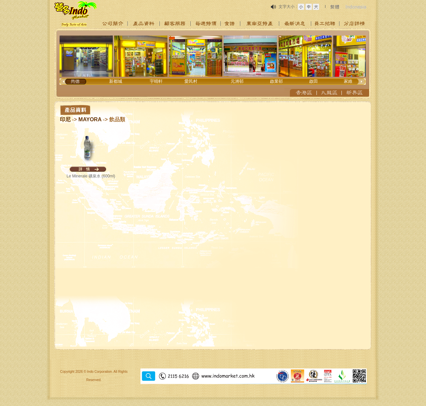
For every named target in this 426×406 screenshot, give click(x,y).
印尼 (65, 119)
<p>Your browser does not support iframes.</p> (213, 63)
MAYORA (90, 119)
